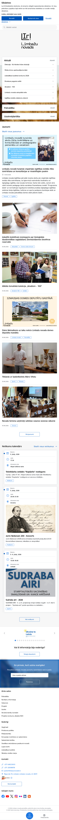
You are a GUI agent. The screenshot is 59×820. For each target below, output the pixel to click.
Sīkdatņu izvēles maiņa (9, 753)
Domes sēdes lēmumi (27, 246)
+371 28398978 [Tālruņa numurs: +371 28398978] (9, 768)
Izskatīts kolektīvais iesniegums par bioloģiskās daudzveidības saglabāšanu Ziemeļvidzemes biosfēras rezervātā (26, 239)
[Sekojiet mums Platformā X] (11, 796)
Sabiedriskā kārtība (8, 740)
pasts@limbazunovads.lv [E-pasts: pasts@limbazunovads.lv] (12, 771)
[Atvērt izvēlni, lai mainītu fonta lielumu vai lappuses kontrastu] (44, 816)
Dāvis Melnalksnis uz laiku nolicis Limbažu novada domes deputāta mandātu (27, 331)
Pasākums (10, 545)
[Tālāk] (54, 633)
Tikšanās (5, 196)
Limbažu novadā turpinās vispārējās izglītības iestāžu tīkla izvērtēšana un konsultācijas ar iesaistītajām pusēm (28, 170)
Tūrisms (14, 425)
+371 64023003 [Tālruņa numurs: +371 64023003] (9, 764)
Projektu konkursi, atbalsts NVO (12, 716)
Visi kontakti (12, 784)
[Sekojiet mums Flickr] (20, 796)
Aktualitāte (15, 246)
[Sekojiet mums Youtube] (7, 796)
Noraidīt (11, 18)
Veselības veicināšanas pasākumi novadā (15, 743)
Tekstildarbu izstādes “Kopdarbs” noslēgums (25, 472)
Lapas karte (6, 747)
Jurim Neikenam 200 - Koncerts (20, 536)
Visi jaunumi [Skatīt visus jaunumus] (29, 434)
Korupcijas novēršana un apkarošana (14, 737)
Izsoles (4, 709)
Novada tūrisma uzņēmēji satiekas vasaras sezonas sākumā (28, 421)
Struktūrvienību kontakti (10, 713)
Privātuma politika (8, 730)
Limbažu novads (16, 337)
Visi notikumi (29, 619)
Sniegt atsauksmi (29, 654)
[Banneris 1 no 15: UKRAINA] (29, 633)
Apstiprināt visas (33, 18)
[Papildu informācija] (11, 778)
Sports (14, 381)
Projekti (4, 706)
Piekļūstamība (6, 734)
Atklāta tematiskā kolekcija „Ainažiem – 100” (22, 286)
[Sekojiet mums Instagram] (16, 796)
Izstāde (25, 291)
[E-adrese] (6, 778)
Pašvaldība (27, 337)
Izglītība (13, 196)
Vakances (5, 703)
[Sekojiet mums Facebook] (3, 796)
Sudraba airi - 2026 (14, 600)
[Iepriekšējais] (4, 633)
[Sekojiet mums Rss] (29, 796)
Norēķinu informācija (9, 700)
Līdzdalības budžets (8, 750)
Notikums (9, 480)
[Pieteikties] (29, 682)
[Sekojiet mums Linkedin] (24, 796)
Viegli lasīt (5, 727)
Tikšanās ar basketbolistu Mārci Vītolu (19, 377)
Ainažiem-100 (15, 291)
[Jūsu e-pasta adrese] (29, 675)
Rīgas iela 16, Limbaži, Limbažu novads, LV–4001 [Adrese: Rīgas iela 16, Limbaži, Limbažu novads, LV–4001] (20, 774)
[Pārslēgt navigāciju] (29, 815)
